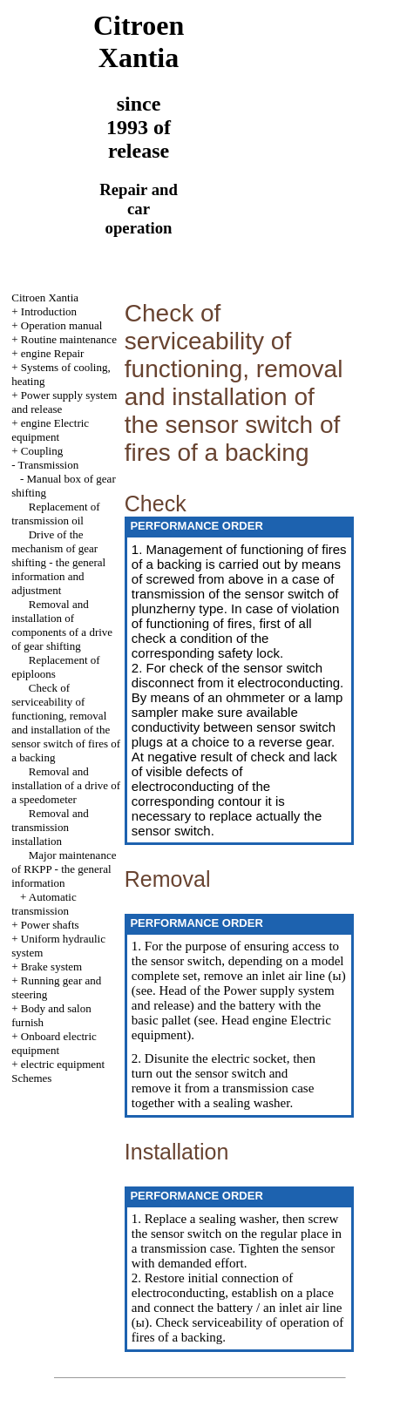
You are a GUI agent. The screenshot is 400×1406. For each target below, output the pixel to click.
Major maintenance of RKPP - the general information (63, 868)
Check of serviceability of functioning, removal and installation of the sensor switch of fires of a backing (65, 722)
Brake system (51, 966)
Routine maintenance (69, 339)
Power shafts (50, 924)
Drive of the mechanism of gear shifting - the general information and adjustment (58, 562)
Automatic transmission (44, 903)
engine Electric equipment (50, 429)
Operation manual (62, 325)
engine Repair (53, 353)
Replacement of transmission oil (55, 513)
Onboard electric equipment (54, 1043)
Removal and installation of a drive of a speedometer (65, 785)
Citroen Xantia (44, 297)
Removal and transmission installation (49, 827)
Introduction (49, 311)
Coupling (42, 450)
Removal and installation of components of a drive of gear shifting (61, 625)
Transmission (48, 464)
